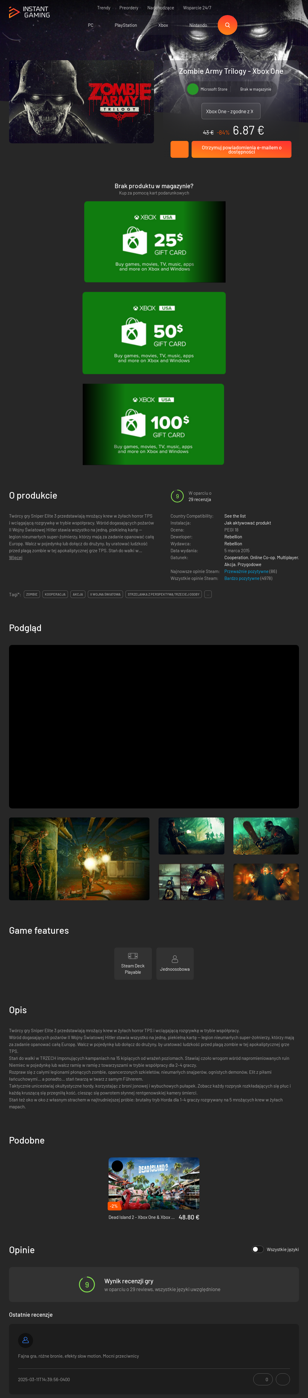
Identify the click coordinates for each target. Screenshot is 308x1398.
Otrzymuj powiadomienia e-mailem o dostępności (242, 149)
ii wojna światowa (105, 382)
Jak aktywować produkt (247, 310)
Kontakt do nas (80, 1308)
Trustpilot (18, 1278)
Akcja (230, 352)
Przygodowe (249, 352)
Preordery (128, 7)
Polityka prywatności (86, 1288)
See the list (235, 303)
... (208, 382)
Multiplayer (287, 345)
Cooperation (236, 345)
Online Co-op (262, 345)
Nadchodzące (160, 7)
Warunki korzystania (85, 1278)
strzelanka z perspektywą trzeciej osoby (163, 382)
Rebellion (233, 324)
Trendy (103, 7)
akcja (78, 382)
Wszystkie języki (275, 1037)
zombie (32, 382)
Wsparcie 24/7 (197, 7)
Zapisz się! (281, 1249)
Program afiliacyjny (84, 1298)
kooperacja (55, 382)
